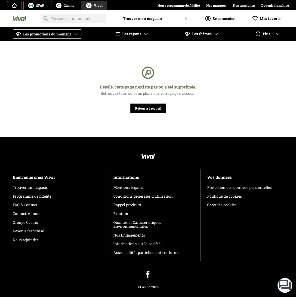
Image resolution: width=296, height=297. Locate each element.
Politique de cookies (224, 196)
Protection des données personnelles (239, 187)
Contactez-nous (26, 213)
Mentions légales (128, 187)
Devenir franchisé (275, 5)
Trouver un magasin (31, 187)
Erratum (120, 213)
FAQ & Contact (25, 204)
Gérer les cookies (222, 204)
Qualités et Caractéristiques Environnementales (137, 224)
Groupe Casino (25, 222)
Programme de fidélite (32, 196)
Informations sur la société (136, 243)
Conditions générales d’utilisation (143, 196)
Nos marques (216, 5)
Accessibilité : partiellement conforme (146, 252)
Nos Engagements (129, 235)
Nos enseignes (244, 5)
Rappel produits (127, 204)
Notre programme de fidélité (178, 5)
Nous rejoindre (26, 239)
